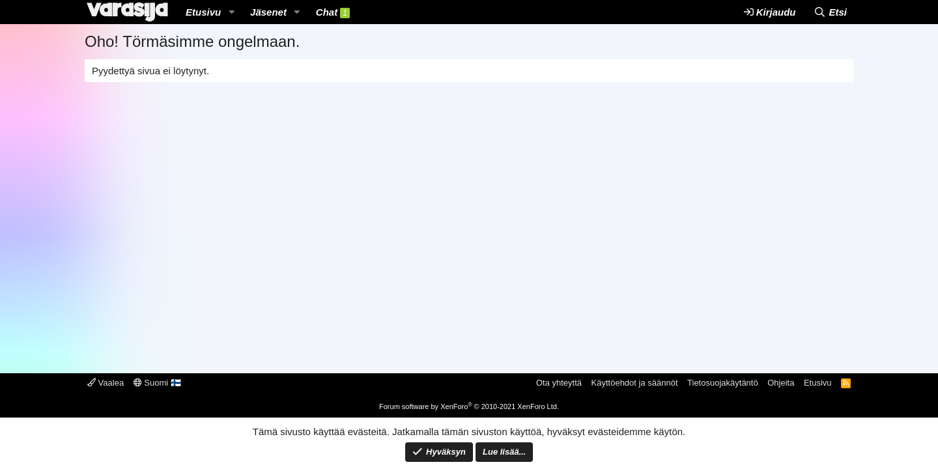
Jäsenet (268, 12)
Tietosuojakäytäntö (722, 383)
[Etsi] (830, 12)
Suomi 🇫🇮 (157, 383)
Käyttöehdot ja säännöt (634, 383)
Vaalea (105, 383)
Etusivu (203, 12)
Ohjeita (780, 383)
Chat (333, 12)
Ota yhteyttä (559, 383)
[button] (231, 12)
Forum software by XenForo (469, 406)
